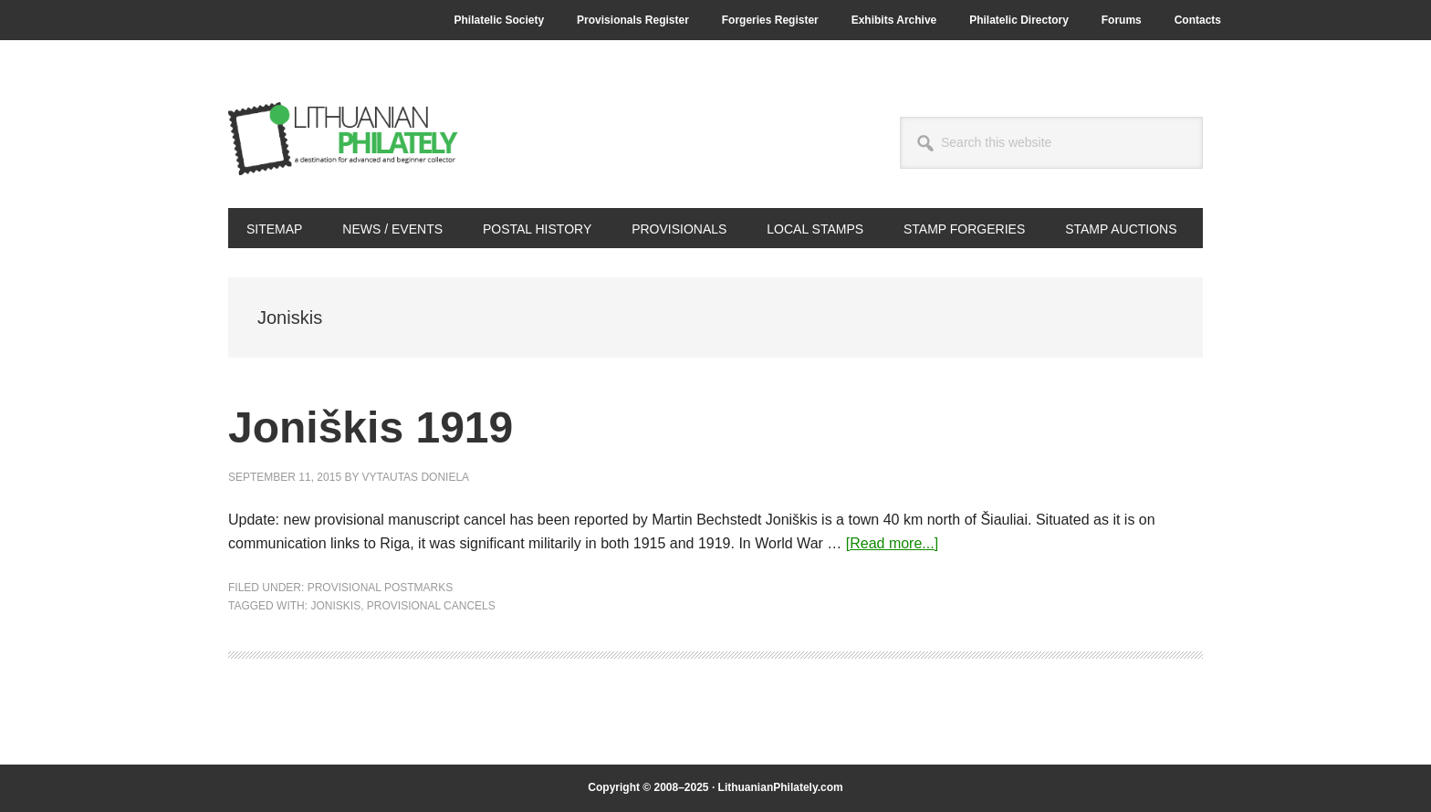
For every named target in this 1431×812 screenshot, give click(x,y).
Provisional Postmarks (381, 587)
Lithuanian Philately (351, 138)
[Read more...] (892, 543)
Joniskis (335, 605)
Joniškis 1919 (370, 427)
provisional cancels (431, 605)
